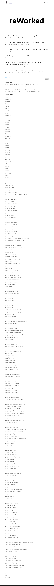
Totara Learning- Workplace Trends (12, 563)
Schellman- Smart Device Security (11, 510)
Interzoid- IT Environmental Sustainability (13, 259)
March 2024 (7, 108)
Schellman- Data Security (10, 463)
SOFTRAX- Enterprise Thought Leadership (13, 528)
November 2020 (8, 179)
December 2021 (8, 156)
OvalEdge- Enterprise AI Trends (11, 328)
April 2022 (7, 148)
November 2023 (8, 115)
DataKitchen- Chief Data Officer (11, 203)
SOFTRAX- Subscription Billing (10, 535)
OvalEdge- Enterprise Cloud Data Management (14, 330)
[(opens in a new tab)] (27, 20)
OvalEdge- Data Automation (10, 296)
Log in (6, 575)
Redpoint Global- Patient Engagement (12, 392)
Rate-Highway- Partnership (10, 355)
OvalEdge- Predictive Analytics (11, 344)
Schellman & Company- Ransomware (12, 434)
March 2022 (7, 150)
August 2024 (7, 101)
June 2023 (7, 124)
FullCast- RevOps (8, 242)
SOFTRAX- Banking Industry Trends (12, 523)
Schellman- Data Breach (9, 459)
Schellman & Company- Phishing (11, 432)
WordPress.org (8, 580)
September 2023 (8, 118)
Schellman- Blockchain (9, 443)
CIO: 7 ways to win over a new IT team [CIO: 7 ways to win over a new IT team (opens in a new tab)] (18, 56)
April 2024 (7, 106)
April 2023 (7, 127)
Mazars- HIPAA (8, 265)
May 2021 (7, 168)
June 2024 (7, 103)
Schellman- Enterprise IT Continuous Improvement (14, 470)
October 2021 (8, 159)
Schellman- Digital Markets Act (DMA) (12, 466)
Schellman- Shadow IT (9, 508)
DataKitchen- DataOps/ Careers (11, 222)
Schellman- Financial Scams (10, 475)
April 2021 (7, 170)
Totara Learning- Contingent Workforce (12, 546)
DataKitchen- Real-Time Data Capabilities (13, 236)
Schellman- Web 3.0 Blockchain (11, 514)
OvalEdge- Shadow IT (9, 349)
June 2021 (7, 166)
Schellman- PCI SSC (9, 498)
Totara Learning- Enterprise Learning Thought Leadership (16, 549)
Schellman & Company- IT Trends (11, 427)
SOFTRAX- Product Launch (10, 532)
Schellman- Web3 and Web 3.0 (11, 516)
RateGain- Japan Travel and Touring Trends (13, 365)
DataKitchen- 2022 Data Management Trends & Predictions (16, 194)
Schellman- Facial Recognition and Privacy (13, 473)
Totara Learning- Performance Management (13, 560)
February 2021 (8, 173)
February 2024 (8, 110)
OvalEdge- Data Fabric (9, 300)
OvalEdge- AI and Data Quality (11, 280)
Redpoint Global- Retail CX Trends (11, 394)
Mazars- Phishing (8, 268)
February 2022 (8, 152)
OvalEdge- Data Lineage (9, 307)
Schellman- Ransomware (10, 505)
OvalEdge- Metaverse (9, 341)
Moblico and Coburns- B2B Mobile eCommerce (14, 273)
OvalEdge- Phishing (9, 342)
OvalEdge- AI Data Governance (11, 282)
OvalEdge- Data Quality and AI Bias (12, 318)
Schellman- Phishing (9, 501)
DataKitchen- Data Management (11, 213)
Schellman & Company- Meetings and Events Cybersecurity (16, 429)
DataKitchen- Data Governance (11, 210)
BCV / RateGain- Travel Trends (11, 192)
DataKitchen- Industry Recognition (11, 231)
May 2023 (7, 126)
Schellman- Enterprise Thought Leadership (22, 37)
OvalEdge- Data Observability (10, 316)
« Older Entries (8, 77)
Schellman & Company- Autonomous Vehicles (14, 402)
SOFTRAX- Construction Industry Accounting (13, 524)
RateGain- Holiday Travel (10, 362)
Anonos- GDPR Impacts (9, 187)
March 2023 (7, 129)
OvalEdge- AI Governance (10, 284)
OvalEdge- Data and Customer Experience (13, 295)
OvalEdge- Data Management (11, 311)
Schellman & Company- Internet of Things (13, 424)
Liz (7, 37)
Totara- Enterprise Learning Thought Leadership (14, 567)
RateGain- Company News (10, 360)
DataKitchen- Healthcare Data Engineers (12, 229)
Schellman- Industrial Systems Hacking (12, 480)
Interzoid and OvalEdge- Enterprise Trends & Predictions (15, 247)
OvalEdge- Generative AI (9, 335)
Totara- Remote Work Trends (10, 570)
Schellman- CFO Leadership (10, 448)
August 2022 (7, 141)
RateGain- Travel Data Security (11, 367)
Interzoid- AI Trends (9, 250)
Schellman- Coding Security (10, 450)
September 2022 (8, 140)
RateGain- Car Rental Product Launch (12, 358)
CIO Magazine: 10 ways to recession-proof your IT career (24, 42)
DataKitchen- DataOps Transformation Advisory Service (15, 220)
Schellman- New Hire (9, 494)
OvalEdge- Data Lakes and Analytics (12, 305)
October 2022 (8, 138)
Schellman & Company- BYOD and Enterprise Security (15, 404)
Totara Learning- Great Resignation (12, 554)
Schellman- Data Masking (10, 461)
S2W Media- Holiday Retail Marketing (12, 397)
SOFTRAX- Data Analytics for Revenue (12, 526)
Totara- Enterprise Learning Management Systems (14, 565)
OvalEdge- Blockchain (9, 289)
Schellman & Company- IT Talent (11, 425)
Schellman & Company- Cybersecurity (12, 410)
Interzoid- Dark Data (9, 252)
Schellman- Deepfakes (9, 464)
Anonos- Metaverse (9, 189)
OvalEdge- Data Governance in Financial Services (14, 303)
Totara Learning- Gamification (11, 551)
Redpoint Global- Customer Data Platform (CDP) (14, 372)
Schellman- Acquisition (9, 440)
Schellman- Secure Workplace (10, 507)
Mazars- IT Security (9, 266)
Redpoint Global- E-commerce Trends (12, 383)
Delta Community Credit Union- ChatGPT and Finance (15, 240)
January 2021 (7, 175)
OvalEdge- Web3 (8, 353)
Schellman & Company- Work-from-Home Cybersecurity (15, 438)
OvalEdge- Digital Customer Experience (12, 323)
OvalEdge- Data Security (9, 319)
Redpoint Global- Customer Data (11, 371)
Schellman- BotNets (9, 445)
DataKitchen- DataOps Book (10, 217)
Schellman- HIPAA (8, 478)
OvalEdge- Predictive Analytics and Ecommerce (14, 346)
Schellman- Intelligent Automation (11, 482)
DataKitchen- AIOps (9, 197)
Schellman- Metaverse (9, 487)
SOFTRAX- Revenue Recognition (11, 533)
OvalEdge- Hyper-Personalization (11, 337)
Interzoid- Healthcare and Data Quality (12, 257)
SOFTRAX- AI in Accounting (10, 521)
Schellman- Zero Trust (9, 517)
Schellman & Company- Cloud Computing (13, 406)
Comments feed (8, 579)
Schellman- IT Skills (8, 486)
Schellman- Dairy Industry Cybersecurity (12, 457)
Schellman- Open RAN (9, 496)
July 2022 (7, 143)
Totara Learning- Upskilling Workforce (12, 562)
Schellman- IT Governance (10, 484)
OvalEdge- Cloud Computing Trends (12, 291)
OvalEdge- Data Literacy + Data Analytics (13, 309)
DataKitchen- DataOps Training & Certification (14, 219)
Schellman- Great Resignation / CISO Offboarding (14, 477)
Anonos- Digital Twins (9, 185)
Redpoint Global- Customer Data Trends (12, 374)
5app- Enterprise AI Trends (10, 183)
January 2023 (7, 133)
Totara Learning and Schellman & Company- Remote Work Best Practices (19, 542)
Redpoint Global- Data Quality (11, 381)
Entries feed (7, 577)
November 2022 (8, 136)
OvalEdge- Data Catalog (9, 298)
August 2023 (7, 120)
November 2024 (8, 99)
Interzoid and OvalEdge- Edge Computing (13, 245)
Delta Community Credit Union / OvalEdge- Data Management (17, 238)
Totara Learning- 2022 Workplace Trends (13, 544)
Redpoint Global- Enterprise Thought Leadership (14, 387)
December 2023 (8, 113)
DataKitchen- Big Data (9, 201)
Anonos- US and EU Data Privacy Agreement (13, 190)
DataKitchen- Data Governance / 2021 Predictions (14, 212)
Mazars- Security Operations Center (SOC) (13, 272)
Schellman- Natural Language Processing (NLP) (14, 491)
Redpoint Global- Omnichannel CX (11, 390)
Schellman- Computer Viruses (10, 452)
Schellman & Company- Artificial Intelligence (13, 401)
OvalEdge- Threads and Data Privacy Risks (13, 351)
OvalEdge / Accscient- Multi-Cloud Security (13, 277)
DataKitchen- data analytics (10, 206)
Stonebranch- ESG (8, 539)
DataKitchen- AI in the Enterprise (11, 196)
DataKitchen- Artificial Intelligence (11, 199)
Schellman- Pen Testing (9, 500)
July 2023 (7, 122)
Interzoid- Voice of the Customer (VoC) (12, 263)
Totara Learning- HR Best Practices (12, 556)
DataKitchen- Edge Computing (11, 224)
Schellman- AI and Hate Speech (11, 441)
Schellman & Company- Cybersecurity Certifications (15, 413)
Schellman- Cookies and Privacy (11, 454)
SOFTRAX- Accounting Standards (11, 519)
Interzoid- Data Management (10, 254)
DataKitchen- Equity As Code (10, 227)
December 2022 (8, 134)
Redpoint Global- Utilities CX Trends (12, 395)
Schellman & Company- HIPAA (11, 422)
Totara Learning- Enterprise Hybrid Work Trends (14, 547)
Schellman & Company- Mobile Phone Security (14, 431)
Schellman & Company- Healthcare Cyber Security (14, 420)
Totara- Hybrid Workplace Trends (11, 569)
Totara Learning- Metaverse (10, 558)
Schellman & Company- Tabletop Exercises (13, 436)
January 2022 (7, 154)
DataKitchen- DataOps (9, 215)
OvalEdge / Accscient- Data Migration (12, 275)
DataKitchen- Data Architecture (11, 208)
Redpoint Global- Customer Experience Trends (14, 378)
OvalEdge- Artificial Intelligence (11, 288)
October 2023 (8, 117)
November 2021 (8, 157)
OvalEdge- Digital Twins (9, 326)
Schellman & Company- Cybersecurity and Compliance (15, 411)
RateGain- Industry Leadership (11, 364)
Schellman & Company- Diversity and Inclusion (14, 417)
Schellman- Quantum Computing (11, 503)
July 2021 (7, 164)
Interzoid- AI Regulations (10, 249)
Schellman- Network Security (10, 493)
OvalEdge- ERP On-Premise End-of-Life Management (15, 334)
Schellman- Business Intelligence (11, 447)
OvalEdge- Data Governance (10, 302)
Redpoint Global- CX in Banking (11, 379)
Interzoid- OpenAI (8, 261)
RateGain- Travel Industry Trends (11, 369)
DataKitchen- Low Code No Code (11, 233)
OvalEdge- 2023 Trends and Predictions (12, 279)
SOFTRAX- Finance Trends (10, 530)
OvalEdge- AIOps (8, 286)
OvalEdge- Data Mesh (9, 314)
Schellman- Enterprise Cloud (10, 468)
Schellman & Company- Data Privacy (12, 415)
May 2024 (7, 104)
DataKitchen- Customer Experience (11, 204)
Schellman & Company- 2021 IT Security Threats (14, 399)
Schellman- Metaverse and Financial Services (13, 489)
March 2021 (7, 171)
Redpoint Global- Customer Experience (12, 376)
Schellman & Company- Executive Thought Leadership (15, 418)
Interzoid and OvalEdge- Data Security (12, 243)
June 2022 (7, 145)
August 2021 (7, 163)
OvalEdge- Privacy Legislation (10, 348)
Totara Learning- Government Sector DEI (13, 553)
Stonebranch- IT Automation (10, 540)
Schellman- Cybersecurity (10, 456)
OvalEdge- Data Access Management (12, 293)
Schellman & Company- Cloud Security (12, 408)
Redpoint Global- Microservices (11, 388)
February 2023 (8, 131)
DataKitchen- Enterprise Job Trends (12, 226)
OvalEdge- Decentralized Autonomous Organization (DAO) (16, 321)
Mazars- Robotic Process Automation (12, 270)
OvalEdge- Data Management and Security (13, 312)
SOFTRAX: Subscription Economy (11, 537)
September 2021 (8, 161)
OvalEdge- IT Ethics (9, 339)
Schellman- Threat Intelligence (11, 512)
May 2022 (7, 147)
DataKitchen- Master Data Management (12, 235)
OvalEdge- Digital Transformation (11, 325)
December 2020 (8, 177)
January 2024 (7, 111)
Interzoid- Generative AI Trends (11, 256)
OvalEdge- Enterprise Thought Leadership (13, 332)
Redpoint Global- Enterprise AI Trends (12, 385)
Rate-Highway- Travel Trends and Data (12, 356)
